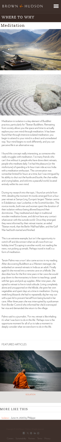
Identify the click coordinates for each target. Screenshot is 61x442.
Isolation (5, 418)
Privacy (47, 439)
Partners (31, 439)
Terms (39, 439)
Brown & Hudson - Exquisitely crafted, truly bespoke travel (22, 6)
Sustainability (21, 439)
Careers (10, 439)
